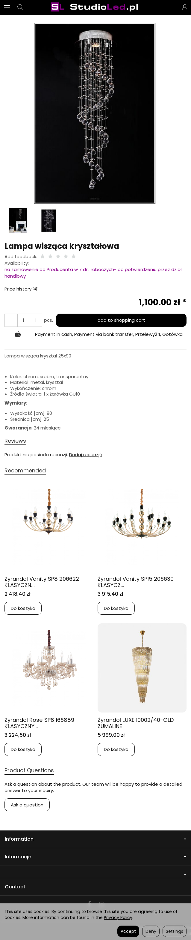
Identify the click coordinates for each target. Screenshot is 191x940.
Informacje (95, 856)
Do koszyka (23, 608)
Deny (150, 931)
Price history (20, 289)
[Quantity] (23, 320)
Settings (174, 931)
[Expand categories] (7, 7)
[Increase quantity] (11, 320)
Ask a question (27, 805)
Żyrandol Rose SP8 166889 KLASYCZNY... (40, 723)
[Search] (20, 7)
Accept (128, 931)
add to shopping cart (121, 320)
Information (95, 839)
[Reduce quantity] (35, 320)
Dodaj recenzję (85, 454)
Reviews (15, 440)
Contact (15, 886)
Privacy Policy (118, 917)
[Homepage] (95, 7)
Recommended (25, 470)
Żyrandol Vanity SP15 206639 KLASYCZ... (138, 582)
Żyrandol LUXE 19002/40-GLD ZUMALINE (138, 723)
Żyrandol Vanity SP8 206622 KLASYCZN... (43, 582)
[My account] (184, 7)
